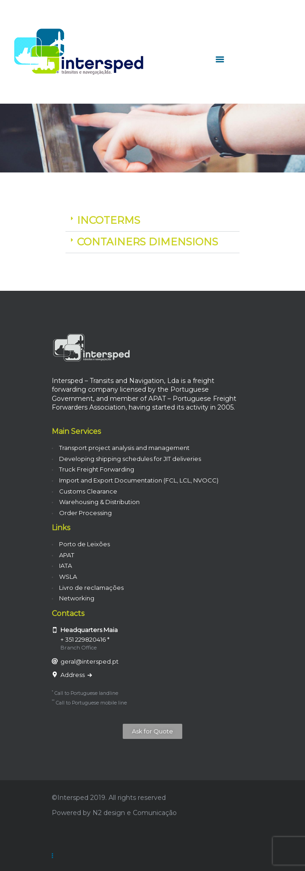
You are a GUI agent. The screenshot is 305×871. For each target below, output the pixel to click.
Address (73, 674)
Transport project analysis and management (124, 447)
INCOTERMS (108, 220)
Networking (76, 598)
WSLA (68, 576)
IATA (65, 565)
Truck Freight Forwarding (96, 469)
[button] (152, 221)
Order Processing (85, 512)
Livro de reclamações (91, 587)
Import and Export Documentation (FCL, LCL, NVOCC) (138, 480)
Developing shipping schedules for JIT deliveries (130, 458)
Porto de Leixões (84, 544)
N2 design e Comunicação (135, 813)
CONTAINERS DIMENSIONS (147, 242)
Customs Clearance (88, 491)
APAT (66, 555)
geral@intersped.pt (89, 661)
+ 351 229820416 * (84, 639)
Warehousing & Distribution (99, 501)
